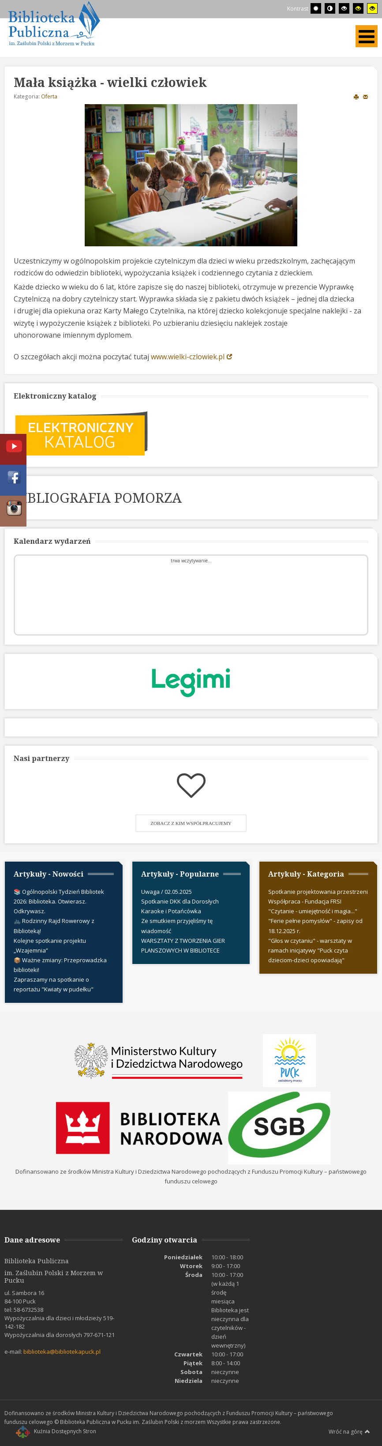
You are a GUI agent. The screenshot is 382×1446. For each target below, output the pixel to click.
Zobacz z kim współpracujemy (191, 823)
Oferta (49, 96)
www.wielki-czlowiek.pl (188, 357)
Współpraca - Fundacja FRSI (304, 901)
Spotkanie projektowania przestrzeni (318, 892)
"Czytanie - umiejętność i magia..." (312, 911)
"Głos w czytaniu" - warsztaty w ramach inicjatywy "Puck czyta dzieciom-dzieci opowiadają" (310, 950)
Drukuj (356, 96)
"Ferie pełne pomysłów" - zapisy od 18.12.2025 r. (315, 925)
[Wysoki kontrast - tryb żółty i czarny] (372, 8)
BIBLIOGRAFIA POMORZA (98, 497)
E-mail (365, 96)
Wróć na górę (349, 1431)
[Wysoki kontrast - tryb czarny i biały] (344, 8)
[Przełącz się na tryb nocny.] (330, 8)
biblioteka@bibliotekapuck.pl (62, 1352)
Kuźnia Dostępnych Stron (56, 1431)
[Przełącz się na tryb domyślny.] (316, 8)
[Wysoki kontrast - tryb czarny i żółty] (358, 8)
